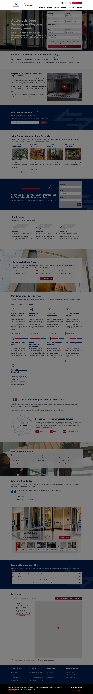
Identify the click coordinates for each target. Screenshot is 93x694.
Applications (42, 7)
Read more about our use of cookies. (17, 690)
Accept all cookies (76, 687)
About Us (71, 7)
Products (49, 7)
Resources (63, 7)
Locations (78, 7)
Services (56, 7)
